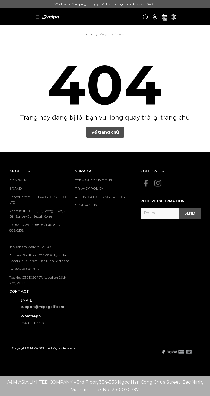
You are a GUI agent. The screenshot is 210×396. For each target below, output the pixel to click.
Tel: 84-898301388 (24, 269)
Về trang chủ (105, 132)
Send (189, 213)
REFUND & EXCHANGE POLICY (100, 197)
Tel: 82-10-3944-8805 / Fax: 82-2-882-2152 (35, 227)
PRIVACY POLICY (89, 188)
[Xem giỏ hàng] (164, 16)
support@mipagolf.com (42, 307)
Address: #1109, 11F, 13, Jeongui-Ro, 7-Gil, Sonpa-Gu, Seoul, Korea (38, 213)
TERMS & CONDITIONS (93, 180)
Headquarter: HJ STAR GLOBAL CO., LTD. (38, 199)
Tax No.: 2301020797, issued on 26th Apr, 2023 (37, 280)
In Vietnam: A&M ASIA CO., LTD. (34, 247)
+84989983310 (32, 323)
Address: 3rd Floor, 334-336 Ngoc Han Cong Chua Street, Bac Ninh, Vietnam (39, 258)
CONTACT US (86, 205)
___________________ (24, 238)
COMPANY (18, 180)
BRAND (15, 188)
